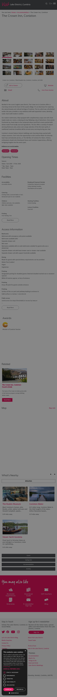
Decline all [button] (20, 689)
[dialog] (28, 348)
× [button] (25, 650)
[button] (14, 669)
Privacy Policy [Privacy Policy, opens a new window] (6, 666)
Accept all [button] (8, 689)
